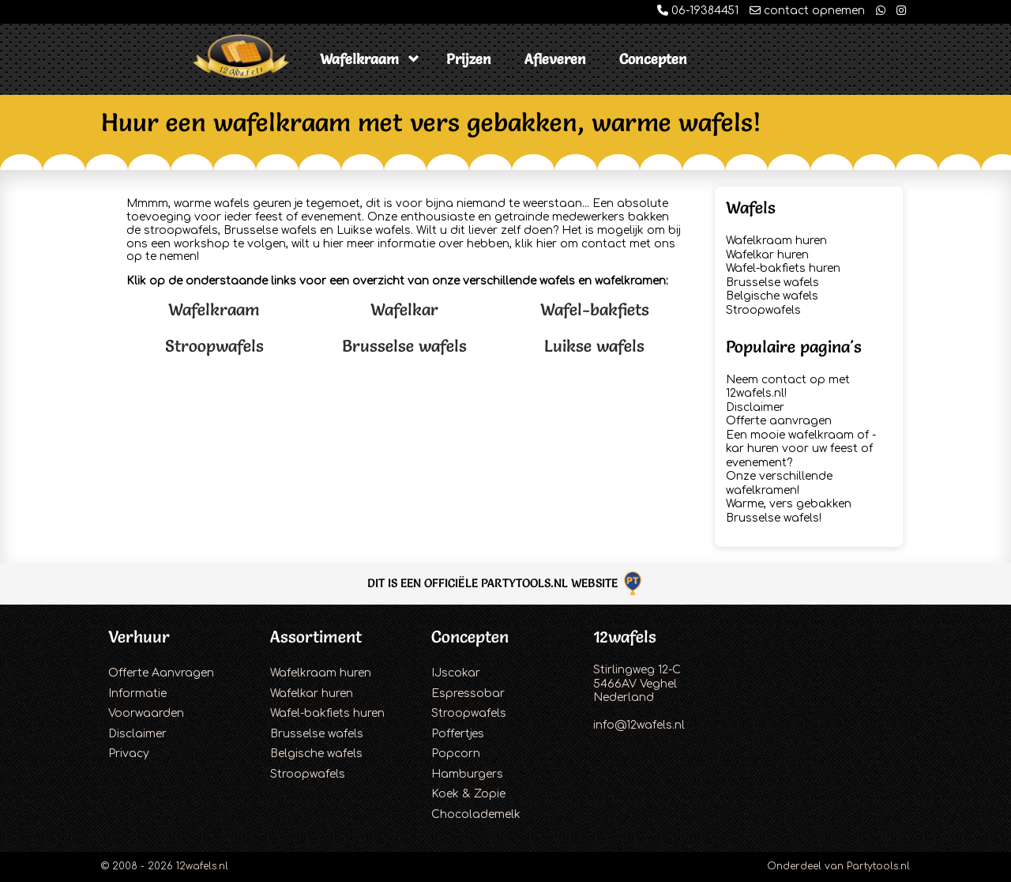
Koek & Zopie (468, 794)
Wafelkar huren (767, 255)
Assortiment (316, 636)
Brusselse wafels (404, 346)
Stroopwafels (214, 346)
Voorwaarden (146, 713)
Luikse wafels (594, 346)
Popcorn (455, 754)
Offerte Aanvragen (161, 673)
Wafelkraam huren (776, 241)
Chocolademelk (476, 814)
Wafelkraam (359, 59)
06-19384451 (698, 11)
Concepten (653, 59)
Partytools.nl (878, 866)
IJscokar (455, 673)
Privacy (128, 754)
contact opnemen (807, 11)
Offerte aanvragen (779, 421)
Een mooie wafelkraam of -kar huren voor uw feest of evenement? (801, 449)
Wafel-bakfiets (594, 309)
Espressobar (468, 693)
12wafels (624, 636)
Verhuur (139, 636)
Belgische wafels (772, 296)
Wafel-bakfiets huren (783, 268)
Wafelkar (404, 309)
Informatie (137, 693)
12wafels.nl (202, 866)
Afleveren (555, 59)
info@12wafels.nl (639, 725)
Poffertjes (457, 734)
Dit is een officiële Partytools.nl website (506, 582)
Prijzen (468, 59)
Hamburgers (467, 774)
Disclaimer (755, 407)
